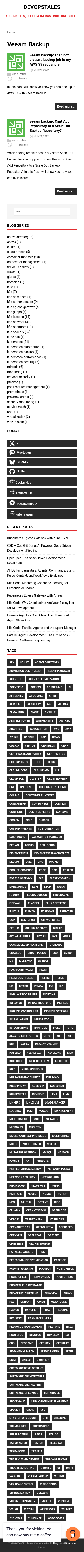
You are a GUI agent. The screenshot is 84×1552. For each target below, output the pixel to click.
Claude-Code (18, 770)
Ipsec (56, 1027)
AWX (68, 728)
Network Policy (59, 1168)
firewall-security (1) (20, 267)
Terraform (17, 1451)
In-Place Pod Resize (23, 994)
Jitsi (47, 1036)
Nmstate (15, 1193)
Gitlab (57, 928)
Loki (30, 1110)
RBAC (46, 1310)
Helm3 (60, 978)
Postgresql (65, 1268)
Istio (70, 1027)
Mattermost (18, 1119)
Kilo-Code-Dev (39, 1061)
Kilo (70, 1052)
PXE (11, 1301)
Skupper (43, 1360)
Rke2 (69, 1326)
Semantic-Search (21, 1351)
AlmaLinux (16, 712)
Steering (60, 1418)
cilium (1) (13, 247)
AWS (56, 728)
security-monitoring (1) (23, 402)
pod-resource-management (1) (28, 387)
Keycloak (54, 1052)
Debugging (47, 845)
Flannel (33, 903)
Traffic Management (24, 1459)
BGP (43, 737)
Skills (26, 1360)
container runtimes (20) (23, 257)
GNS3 (66, 936)
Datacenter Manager (46, 837)
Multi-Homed (32, 1144)
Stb (45, 1418)
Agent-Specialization (43, 679)
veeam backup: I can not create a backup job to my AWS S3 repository (50, 60)
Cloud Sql (16, 778)
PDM (42, 1252)
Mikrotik (35, 1127)
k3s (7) (12, 292)
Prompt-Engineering (23, 1293)
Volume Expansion (22, 1501)
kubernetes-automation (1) (25, 347)
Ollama (14, 1210)
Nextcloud (17, 1185)
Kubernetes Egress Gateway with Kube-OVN (37, 538)
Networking (50, 1177)
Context (61, 803)
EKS (40, 878)
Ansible (50, 712)
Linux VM (32, 1102)
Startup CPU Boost (23, 1418)
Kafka (24, 1044)
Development (18, 853)
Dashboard (17, 837)
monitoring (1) (17, 372)
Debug (29, 845)
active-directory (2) (20, 237)
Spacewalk (17, 1401)
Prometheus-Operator (25, 1285)
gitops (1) (14, 277)
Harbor (43, 961)
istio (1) (12, 287)
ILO (61, 986)
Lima (66, 1094)
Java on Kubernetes (23, 1036)
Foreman (47, 911)
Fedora (14, 895)
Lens (54, 1094)
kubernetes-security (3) (23, 362)
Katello (15, 1052)
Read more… (66, 106)
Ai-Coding (36, 695)
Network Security (22, 1177)
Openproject (34, 1218)
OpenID (14, 1218)
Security (62, 1343)
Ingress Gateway (56, 1011)
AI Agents (16, 695)
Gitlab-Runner (19, 936)
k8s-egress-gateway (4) (23, 307)
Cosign (14, 820)
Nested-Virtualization (25, 1168)
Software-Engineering (25, 1384)
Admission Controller (25, 670)
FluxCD (30, 911)
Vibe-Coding (48, 1484)
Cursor (44, 820)
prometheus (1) (18, 392)
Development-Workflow (51, 853)
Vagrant (15, 1476)
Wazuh (29, 1509)
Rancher (31, 1310)
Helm (43, 969)
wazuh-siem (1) (18, 422)
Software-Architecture (26, 1376)
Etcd (47, 886)
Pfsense (60, 1260)
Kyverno (38, 1094)
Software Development (26, 1368)
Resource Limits (39, 1318)
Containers (40, 803)
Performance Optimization (28, 1260)
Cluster (35, 778)
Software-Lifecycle (23, 1393)
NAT (27, 1160)
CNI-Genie (26, 787)
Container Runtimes (40, 795)
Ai (70, 687)
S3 (67, 1335)
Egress (68, 870)
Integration (42, 1019)
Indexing (49, 994)
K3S (70, 1036)
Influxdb (15, 1003)
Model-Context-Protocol (27, 1135)
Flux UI (14, 911)
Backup (29, 737)
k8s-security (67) (18, 332)
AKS (49, 704)
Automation (38, 728)
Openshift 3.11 (19, 1227)
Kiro (12, 1069)
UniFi (69, 1467)
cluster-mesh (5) (18, 252)
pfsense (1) (15, 382)
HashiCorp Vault (21, 969)
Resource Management (25, 1326)
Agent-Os (15, 679)
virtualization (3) (18, 417)
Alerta (63, 704)
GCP (12, 920)
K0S (58, 1036)
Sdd (12, 1343)
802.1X (24, 662)
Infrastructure (39, 1003)
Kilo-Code (16, 1061)
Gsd (55, 953)
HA (11, 961)
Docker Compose (21, 870)
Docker (54, 861)
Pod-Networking (21, 1268)
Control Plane (39, 812)
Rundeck (53, 1335)
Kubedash (57, 1085)
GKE (54, 936)
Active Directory (47, 662)
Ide (51, 986)
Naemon (63, 1152)
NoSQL (47, 1193)
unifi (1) (12, 412)
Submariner (17, 1426)
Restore (54, 1326)
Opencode (59, 1210)
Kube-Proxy (17, 1085)
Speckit (14, 1409)
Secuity (44, 1343)
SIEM (12, 1360)
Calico (14, 745)
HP (11, 986)
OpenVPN (15, 1235)
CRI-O (28, 820)
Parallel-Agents (21, 1252)
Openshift (57, 1218)
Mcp (36, 1119)
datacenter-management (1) (26, 262)
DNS (40, 861)
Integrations (18, 1027)
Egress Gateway (20, 878)
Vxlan (13, 1509)
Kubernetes (17, 1094)
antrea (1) (14, 242)
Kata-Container (46, 1044)
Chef (37, 762)
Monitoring (60, 1135)
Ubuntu (46, 1467)
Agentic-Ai (16, 687)
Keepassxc (34, 1052)
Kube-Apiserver (33, 1069)
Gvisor (68, 953)
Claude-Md (41, 770)
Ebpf (42, 870)
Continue (16, 812)
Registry (15, 1318)
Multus (52, 1144)
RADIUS (14, 1310)
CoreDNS (62, 812)
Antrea (64, 720)
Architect (16, 728)
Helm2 (45, 978)
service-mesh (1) (18, 407)
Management (63, 1110)
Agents (35, 687)
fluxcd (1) (13, 272)
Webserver (47, 1509)
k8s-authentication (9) (22, 302)
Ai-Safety (34, 704)
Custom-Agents (20, 828)
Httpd (23, 986)
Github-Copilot (36, 928)
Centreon (48, 745)
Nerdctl (42, 1160)
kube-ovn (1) (15, 337)
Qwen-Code (59, 1301)
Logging (15, 1110)
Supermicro (40, 1426)
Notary (63, 1193)
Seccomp (27, 1343)
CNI (11, 787)
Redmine (62, 1310)
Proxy (68, 1293)
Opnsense (16, 1243)
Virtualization (19, 74)
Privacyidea (41, 1277)
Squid (30, 1409)
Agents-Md (54, 687)
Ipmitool (40, 1027)
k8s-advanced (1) (19, 297)
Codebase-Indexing (52, 787)
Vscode (46, 1501)
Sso (42, 1409)
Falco (61, 886)
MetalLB (52, 1119)
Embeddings (17, 886)
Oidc (57, 1202)
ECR (54, 870)
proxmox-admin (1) (20, 397)
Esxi (35, 886)
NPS (12, 1202)
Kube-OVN (52, 1077)
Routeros (16, 1335)
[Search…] (42, 212)
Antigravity (44, 720)
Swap (38, 1434)
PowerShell (18, 1277)
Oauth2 (26, 1202)
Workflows (56, 1517)
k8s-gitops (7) (16, 312)
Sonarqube (52, 1393)
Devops (14, 861)
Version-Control (21, 1484)
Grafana (56, 944)
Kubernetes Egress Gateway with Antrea (35, 595)
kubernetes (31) (18, 342)
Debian (14, 845)
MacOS (43, 1110)
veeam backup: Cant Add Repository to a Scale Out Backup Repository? (50, 126)
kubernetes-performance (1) (26, 357)
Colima (14, 795)
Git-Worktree (50, 920)
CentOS (30, 745)
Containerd (17, 803)
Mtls (13, 1144)
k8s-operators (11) (20, 327)
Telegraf (56, 1442)
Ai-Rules (15, 704)
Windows (15, 1517)
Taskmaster (18, 1442)
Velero (59, 1476)
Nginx (55, 1185)
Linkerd (14, 1102)
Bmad (56, 737)
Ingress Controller (23, 1011)
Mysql (47, 1152)
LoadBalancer (55, 1102)
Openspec (66, 1227)
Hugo (56, 1543)
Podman (45, 1268)
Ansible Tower (19, 720)
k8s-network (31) (19, 322)
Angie (35, 712)
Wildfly (66, 1509)
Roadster (70, 1543)
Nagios (14, 1160)
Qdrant (25, 1301)
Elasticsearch (60, 878)
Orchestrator (39, 1243)
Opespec (53, 1235)
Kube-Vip (38, 1085)
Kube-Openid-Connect (24, 1077)
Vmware (42, 1492)
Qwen (41, 1301)
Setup (69, 1351)
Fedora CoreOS (36, 895)
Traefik (36, 1451)
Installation (18, 1019)
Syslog (53, 1434)
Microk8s (16, 1127)
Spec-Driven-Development (49, 1401)
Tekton (38, 1442)
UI (58, 1467)
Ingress (62, 1003)
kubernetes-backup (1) (23, 352)
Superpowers (19, 1434)
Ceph (64, 745)
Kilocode (61, 1061)
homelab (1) (15, 282)
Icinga (38, 986)
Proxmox (51, 1293)
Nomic (32, 1193)
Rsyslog (35, 1335)
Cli (57, 770)
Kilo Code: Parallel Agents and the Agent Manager (41, 628)
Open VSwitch (36, 1210)
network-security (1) (21, 377)
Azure (13, 737)
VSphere (64, 1501)
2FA (11, 662)
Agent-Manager (59, 670)
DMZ (29, 861)
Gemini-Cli (28, 920)
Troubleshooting (21, 1467)
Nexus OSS (38, 1185)
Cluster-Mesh (57, 778)
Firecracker (62, 895)
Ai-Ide (52, 695)
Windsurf (35, 1517)
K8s (11, 1044)
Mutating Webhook (23, 1152)
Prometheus (64, 1277)
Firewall (15, 903)
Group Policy (37, 953)
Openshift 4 (44, 1227)
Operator (35, 1235)
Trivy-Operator (56, 1459)
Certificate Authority (25, 753)
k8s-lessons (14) (18, 317)
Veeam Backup (38, 1476)
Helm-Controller (21, 978)
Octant (42, 1202)
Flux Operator (56, 903)
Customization (48, 828)
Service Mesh (49, 1351)
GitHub (14, 928)
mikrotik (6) (15, 367)
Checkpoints (18, 762)
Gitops (41, 936)
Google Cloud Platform (26, 944)
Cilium (51, 762)
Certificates (56, 753)
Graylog (15, 953)
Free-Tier (66, 911)
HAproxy (25, 961)
